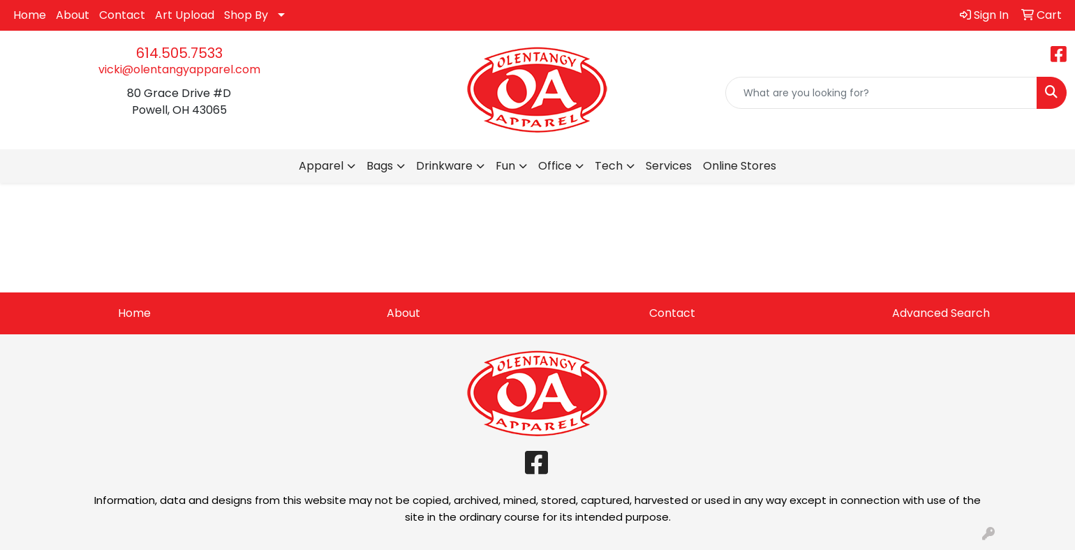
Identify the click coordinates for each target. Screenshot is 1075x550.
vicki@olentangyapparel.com (179, 69)
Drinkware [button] (444, 166)
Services (669, 166)
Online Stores (739, 166)
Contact (122, 15)
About (72, 15)
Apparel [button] (321, 166)
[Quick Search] (881, 93)
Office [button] (555, 166)
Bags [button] (379, 166)
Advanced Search (941, 313)
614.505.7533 (179, 53)
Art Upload (184, 15)
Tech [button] (609, 166)
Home (29, 15)
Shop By (246, 15)
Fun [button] (505, 166)
